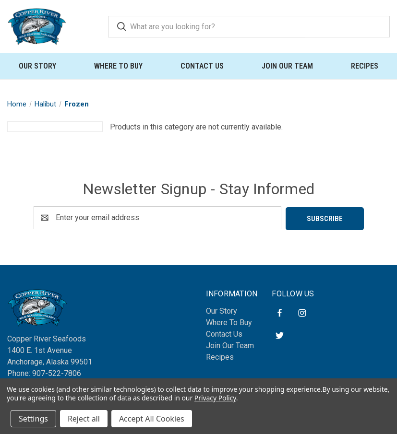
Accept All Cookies (151, 418)
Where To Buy (118, 65)
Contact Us (202, 65)
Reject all (84, 418)
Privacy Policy (215, 397)
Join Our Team (287, 65)
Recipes (364, 65)
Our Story (37, 65)
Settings (33, 418)
